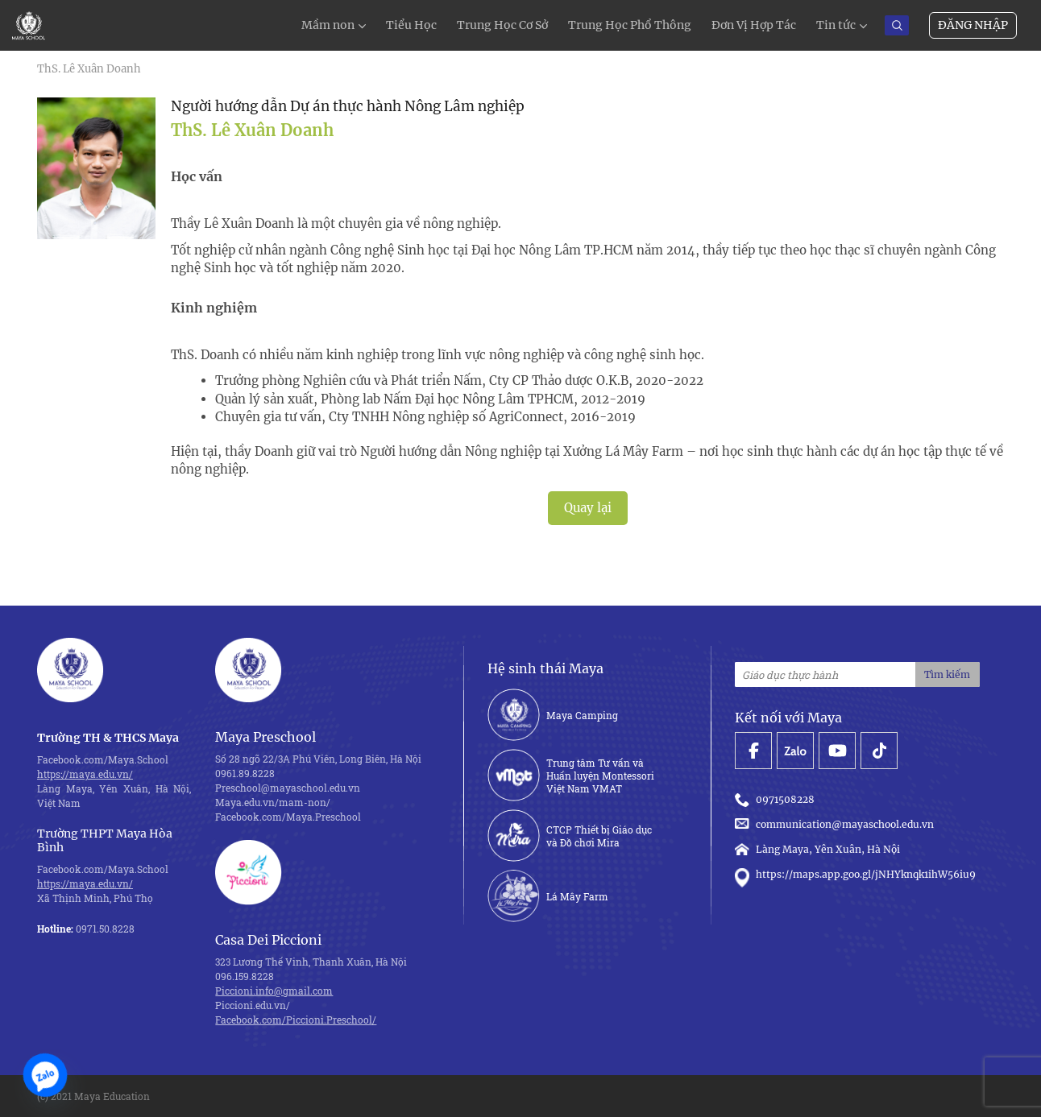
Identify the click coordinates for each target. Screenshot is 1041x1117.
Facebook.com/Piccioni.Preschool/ (295, 1019)
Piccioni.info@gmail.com (274, 990)
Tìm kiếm (947, 674)
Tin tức (836, 25)
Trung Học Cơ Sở (502, 25)
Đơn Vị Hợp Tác (753, 25)
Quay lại (588, 507)
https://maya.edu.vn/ (85, 773)
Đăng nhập (973, 25)
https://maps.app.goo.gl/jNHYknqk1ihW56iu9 (855, 874)
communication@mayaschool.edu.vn (837, 824)
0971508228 (777, 799)
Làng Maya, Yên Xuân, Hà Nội (817, 849)
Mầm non (328, 25)
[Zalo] (45, 1075)
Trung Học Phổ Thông (629, 25)
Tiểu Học (411, 25)
